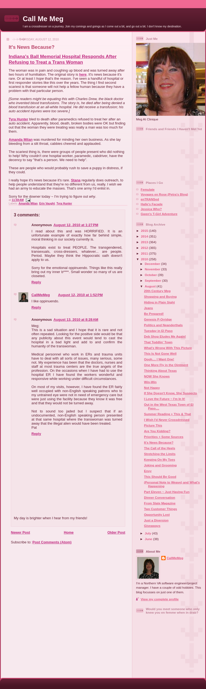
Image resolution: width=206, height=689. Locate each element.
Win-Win (150, 382)
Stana (76, 180)
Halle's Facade (152, 204)
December (153, 263)
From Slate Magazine (159, 503)
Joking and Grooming (160, 465)
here (82, 74)
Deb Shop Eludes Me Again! (165, 336)
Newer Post (20, 532)
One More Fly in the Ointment (166, 365)
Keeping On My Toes (159, 459)
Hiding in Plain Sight (159, 302)
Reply (36, 282)
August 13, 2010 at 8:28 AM (75, 320)
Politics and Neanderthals (163, 325)
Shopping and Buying (160, 296)
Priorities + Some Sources (163, 436)
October (151, 275)
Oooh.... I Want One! (159, 359)
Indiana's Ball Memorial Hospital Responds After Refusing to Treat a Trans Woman (63, 59)
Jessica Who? (151, 209)
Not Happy (152, 387)
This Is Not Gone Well (160, 353)
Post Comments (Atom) (52, 542)
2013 (145, 242)
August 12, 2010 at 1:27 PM (75, 225)
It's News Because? (31, 47)
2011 (145, 253)
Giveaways (152, 525)
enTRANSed (150, 199)
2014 (145, 236)
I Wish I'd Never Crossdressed (166, 419)
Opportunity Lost (157, 514)
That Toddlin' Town (158, 342)
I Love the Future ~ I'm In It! (164, 398)
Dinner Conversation (159, 497)
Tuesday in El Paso (158, 330)
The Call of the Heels (159, 448)
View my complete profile (160, 599)
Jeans (148, 308)
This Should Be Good (160, 476)
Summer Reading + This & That (167, 414)
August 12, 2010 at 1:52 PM (80, 295)
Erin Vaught (47, 203)
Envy (148, 471)
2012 (145, 247)
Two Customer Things (160, 509)
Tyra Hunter (18, 119)
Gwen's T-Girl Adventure (159, 214)
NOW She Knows (157, 376)
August (151, 286)
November (153, 269)
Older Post (116, 532)
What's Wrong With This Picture (168, 348)
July (148, 533)
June (149, 539)
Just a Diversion (156, 520)
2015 (145, 230)
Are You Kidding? (157, 431)
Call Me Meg (43, 19)
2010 (145, 259)
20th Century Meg (157, 291)
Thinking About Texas (160, 370)
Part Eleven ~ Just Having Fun (166, 491)
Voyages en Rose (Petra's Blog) (164, 194)
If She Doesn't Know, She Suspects (170, 393)
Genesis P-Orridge (158, 319)
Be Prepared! (154, 313)
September (153, 280)
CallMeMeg (40, 295)
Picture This (153, 425)
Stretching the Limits (159, 454)
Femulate (147, 189)
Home (68, 532)
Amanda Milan (21, 139)
